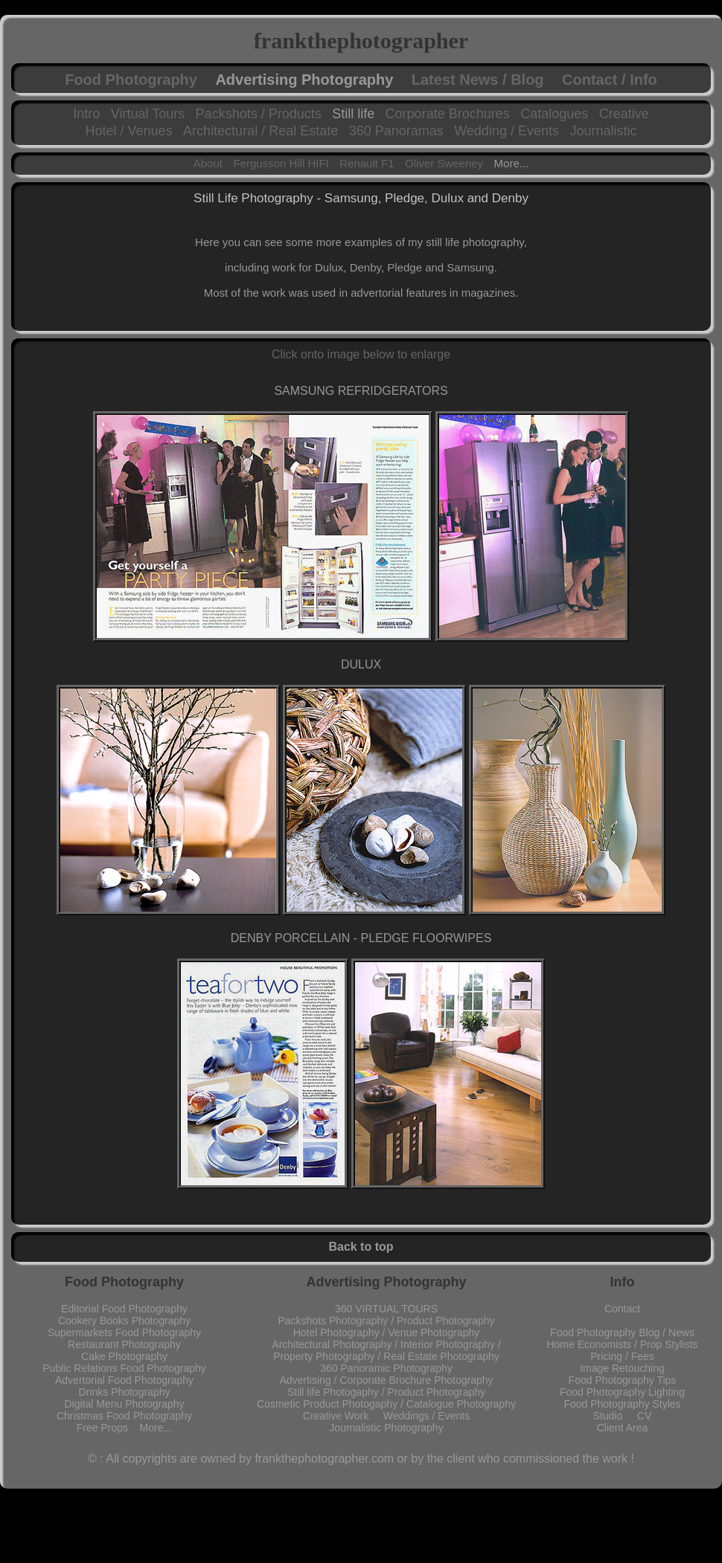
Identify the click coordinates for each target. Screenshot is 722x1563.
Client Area (622, 1428)
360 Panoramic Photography (386, 1368)
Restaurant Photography (124, 1344)
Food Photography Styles (621, 1404)
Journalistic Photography (386, 1428)
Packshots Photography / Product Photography (386, 1321)
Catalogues (554, 113)
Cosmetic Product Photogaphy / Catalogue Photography (386, 1404)
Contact (622, 1309)
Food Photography (131, 79)
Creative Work (343, 1416)
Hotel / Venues (129, 130)
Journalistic (602, 130)
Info (622, 1281)
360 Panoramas (396, 130)
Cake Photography (124, 1356)
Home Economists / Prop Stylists (621, 1344)
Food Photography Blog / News (622, 1332)
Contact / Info (609, 79)
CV (644, 1416)
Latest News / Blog (478, 79)
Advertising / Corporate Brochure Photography (386, 1380)
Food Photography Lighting (622, 1392)
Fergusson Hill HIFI (280, 163)
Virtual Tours (148, 113)
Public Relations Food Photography (123, 1368)
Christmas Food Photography (124, 1416)
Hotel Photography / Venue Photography (386, 1332)
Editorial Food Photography (124, 1309)
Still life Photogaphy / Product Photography (386, 1392)
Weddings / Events (426, 1416)
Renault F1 (366, 163)
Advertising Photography (304, 79)
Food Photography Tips (623, 1380)
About (208, 163)
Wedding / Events (506, 130)
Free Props (108, 1428)
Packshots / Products (259, 113)
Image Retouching (622, 1368)
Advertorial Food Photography (124, 1380)
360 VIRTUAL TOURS (386, 1309)
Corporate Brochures (448, 113)
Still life (353, 113)
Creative (624, 113)
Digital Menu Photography (124, 1404)
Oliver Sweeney (444, 163)
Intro (86, 113)
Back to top (360, 1246)
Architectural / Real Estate (260, 130)
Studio (615, 1416)
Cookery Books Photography (124, 1321)
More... (511, 163)
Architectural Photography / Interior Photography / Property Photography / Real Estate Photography (386, 1350)
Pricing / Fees (622, 1356)
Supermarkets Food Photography (124, 1332)
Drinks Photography (124, 1392)
